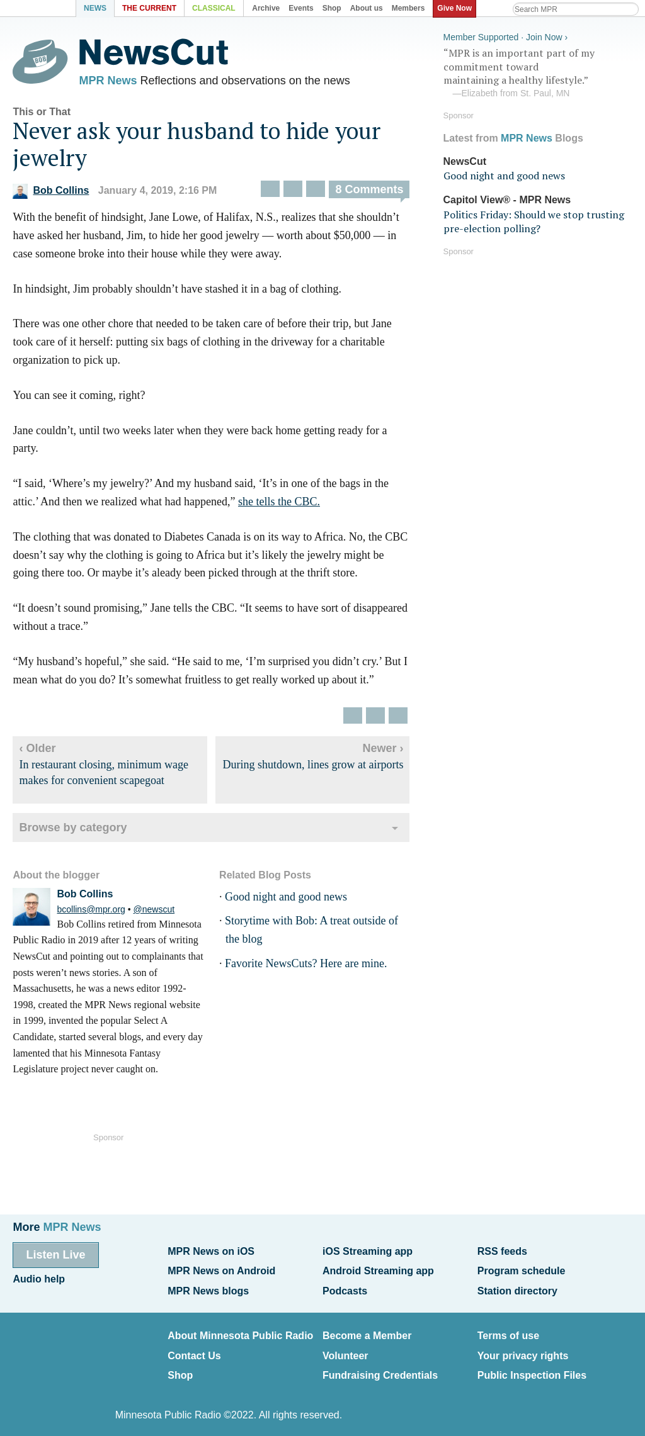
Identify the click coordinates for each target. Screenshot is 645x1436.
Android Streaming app (378, 1269)
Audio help (39, 1276)
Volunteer (345, 1348)
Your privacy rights (523, 1348)
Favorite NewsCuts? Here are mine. (306, 966)
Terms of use (508, 1330)
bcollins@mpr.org (91, 912)
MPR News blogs (208, 1287)
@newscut (154, 912)
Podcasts (344, 1287)
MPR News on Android (221, 1269)
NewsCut (464, 159)
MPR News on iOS (211, 1250)
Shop (180, 1366)
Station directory (517, 1287)
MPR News (108, 82)
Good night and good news (286, 900)
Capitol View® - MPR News (507, 198)
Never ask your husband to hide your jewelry (196, 147)
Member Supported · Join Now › (505, 35)
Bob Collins (51, 194)
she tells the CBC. (279, 504)
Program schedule (521, 1269)
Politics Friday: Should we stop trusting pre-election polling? (533, 219)
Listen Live (55, 1254)
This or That (42, 114)
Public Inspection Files (531, 1366)
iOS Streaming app (367, 1250)
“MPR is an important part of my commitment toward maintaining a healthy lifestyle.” (537, 71)
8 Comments (369, 193)
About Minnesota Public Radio (240, 1330)
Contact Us (194, 1348)
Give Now (457, 8)
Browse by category (73, 831)
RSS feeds (502, 1250)
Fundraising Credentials (380, 1366)
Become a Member (366, 1330)
